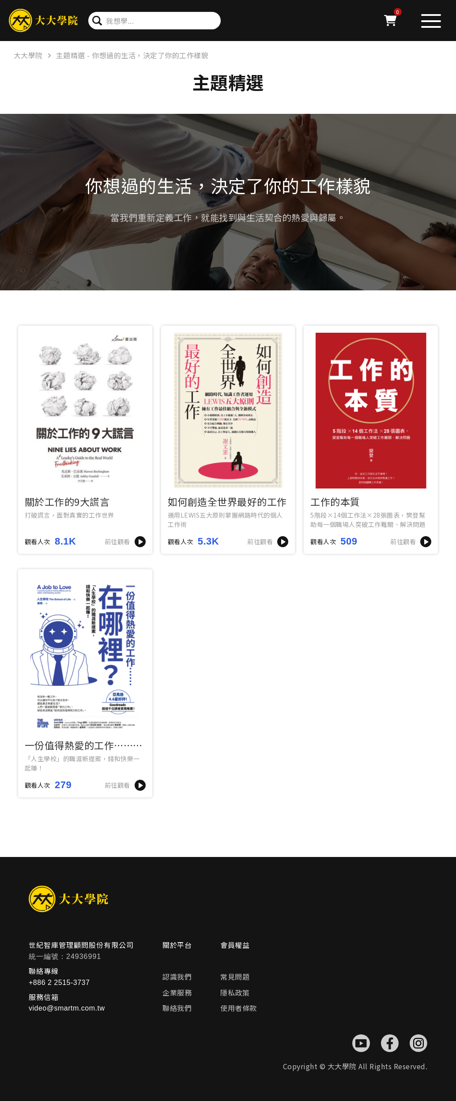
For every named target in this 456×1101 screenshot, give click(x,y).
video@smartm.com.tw (67, 1008)
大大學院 (28, 55)
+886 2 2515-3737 (59, 982)
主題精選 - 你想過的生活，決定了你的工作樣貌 (132, 55)
